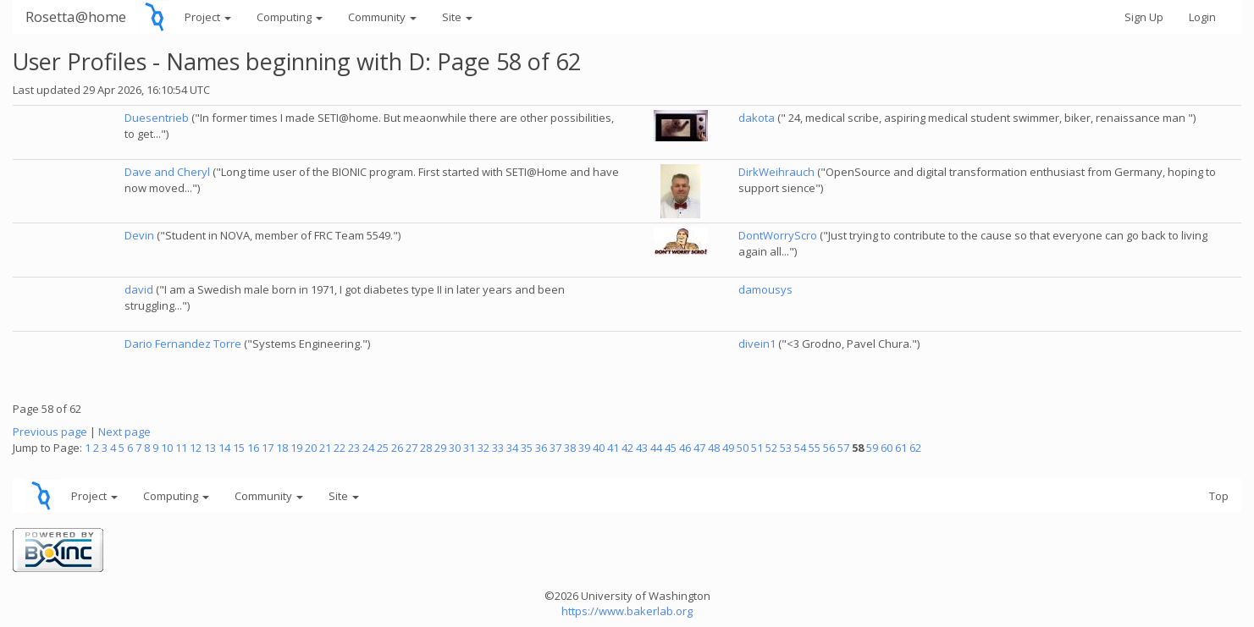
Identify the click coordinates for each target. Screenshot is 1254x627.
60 (886, 447)
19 (296, 447)
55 (814, 447)
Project (208, 17)
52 (771, 447)
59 (872, 447)
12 (196, 447)
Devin (139, 235)
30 (455, 447)
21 (325, 447)
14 (224, 447)
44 (656, 447)
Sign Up (1143, 17)
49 (728, 447)
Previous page (50, 431)
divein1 (757, 343)
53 (786, 447)
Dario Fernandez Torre (182, 343)
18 (282, 447)
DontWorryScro (777, 235)
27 (411, 447)
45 (671, 447)
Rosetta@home (75, 16)
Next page (124, 431)
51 (757, 447)
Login (1202, 17)
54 (800, 447)
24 (368, 447)
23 (354, 447)
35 (527, 447)
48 (714, 447)
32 (483, 447)
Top (1219, 495)
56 (829, 447)
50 (743, 447)
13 (210, 447)
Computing (290, 17)
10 (167, 447)
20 (311, 447)
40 (599, 447)
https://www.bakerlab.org (627, 611)
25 (383, 447)
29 (440, 447)
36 (541, 447)
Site (457, 17)
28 (426, 447)
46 (685, 447)
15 (239, 447)
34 (512, 447)
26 (397, 447)
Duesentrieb (156, 117)
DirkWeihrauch (776, 171)
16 (253, 447)
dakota (756, 117)
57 (843, 447)
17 (267, 447)
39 (584, 447)
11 (181, 447)
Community (382, 17)
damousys (765, 289)
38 (570, 447)
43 (642, 447)
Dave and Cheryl (167, 171)
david (138, 289)
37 (555, 447)
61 (901, 447)
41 (613, 447)
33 (498, 447)
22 (339, 447)
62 (915, 447)
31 (469, 447)
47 (699, 447)
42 (627, 447)
